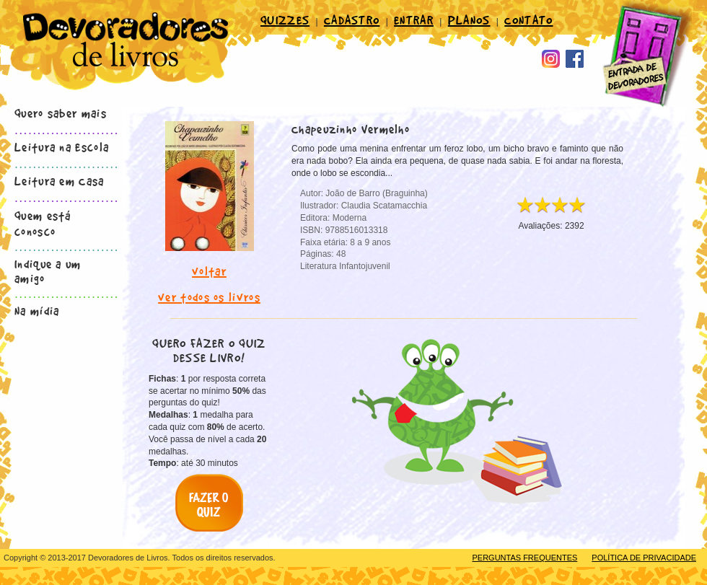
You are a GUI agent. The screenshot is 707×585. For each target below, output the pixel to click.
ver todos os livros (209, 296)
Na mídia (36, 310)
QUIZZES (284, 19)
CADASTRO (351, 19)
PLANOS (469, 19)
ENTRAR (414, 19)
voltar (209, 270)
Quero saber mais (60, 112)
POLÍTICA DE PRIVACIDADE (644, 557)
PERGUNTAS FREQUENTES (524, 557)
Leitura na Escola (61, 146)
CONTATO (528, 19)
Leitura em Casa (59, 180)
